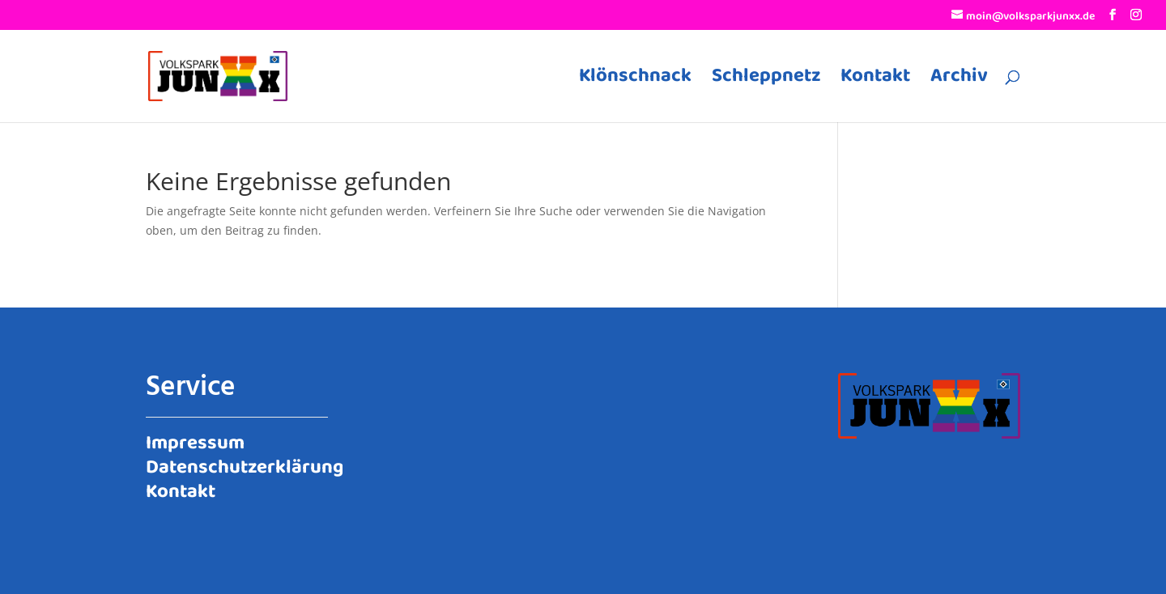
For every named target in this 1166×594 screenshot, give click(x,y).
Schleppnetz (766, 80)
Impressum (195, 440)
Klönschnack (635, 80)
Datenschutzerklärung (244, 464)
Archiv (959, 80)
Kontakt (875, 80)
